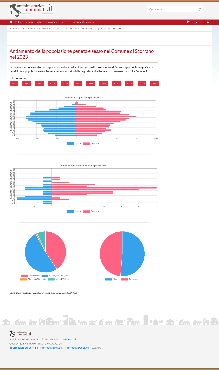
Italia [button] (18, 21)
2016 (65, 83)
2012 (14, 83)
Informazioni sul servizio (23, 347)
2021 (129, 83)
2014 (39, 83)
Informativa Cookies (77, 347)
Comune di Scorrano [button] (84, 21)
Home (13, 28)
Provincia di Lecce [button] (57, 21)
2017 (78, 83)
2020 (116, 83)
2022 (142, 83)
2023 (154, 83)
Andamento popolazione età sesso (100, 28)
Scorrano (71, 28)
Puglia (34, 28)
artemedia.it (70, 339)
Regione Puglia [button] (34, 21)
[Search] (173, 9)
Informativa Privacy (51, 347)
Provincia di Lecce (51, 28)
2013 (26, 83)
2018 (90, 83)
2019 (103, 83)
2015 (52, 83)
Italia (24, 28)
